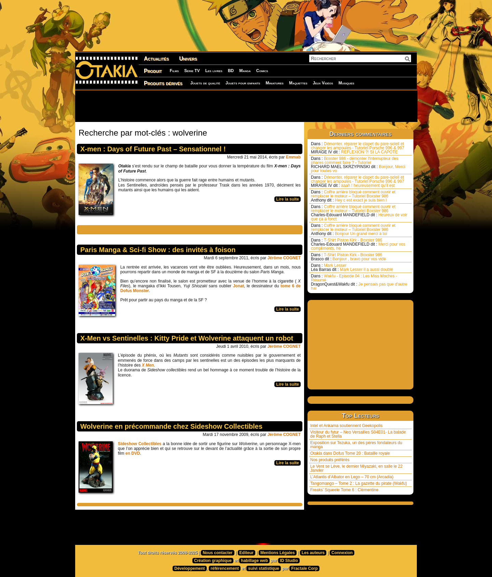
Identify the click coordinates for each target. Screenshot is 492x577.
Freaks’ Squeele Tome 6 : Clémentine (344, 489)
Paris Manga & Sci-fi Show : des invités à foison (158, 249)
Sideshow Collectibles (139, 443)
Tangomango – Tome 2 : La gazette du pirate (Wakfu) (358, 483)
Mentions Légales (277, 552)
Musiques (346, 83)
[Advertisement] (246, 106)
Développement (189, 568)
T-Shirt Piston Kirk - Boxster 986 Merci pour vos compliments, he (358, 244)
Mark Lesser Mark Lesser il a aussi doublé (352, 267)
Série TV (192, 70)
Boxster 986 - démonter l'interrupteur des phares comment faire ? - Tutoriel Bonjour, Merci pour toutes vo (358, 164)
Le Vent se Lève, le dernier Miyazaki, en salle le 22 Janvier (356, 468)
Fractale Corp (304, 568)
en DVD (132, 453)
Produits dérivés (163, 83)
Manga (245, 70)
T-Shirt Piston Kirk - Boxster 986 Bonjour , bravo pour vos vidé (348, 256)
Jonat (238, 286)
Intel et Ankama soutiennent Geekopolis (346, 425)
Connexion (342, 552)
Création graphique (213, 560)
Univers (188, 58)
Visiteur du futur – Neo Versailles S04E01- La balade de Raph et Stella (358, 434)
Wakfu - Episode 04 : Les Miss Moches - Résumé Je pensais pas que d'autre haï (359, 282)
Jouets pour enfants (243, 83)
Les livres (213, 70)
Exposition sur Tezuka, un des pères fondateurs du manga (356, 444)
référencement (224, 568)
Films (174, 70)
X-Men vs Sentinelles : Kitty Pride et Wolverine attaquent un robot (186, 338)
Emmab (293, 157)
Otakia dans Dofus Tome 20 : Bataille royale (350, 453)
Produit (153, 71)
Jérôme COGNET (284, 258)
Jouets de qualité (205, 83)
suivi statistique (263, 568)
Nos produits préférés (330, 459)
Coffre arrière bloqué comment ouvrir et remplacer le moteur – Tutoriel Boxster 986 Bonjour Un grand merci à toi (353, 229)
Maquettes (298, 83)
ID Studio (289, 560)
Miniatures (274, 83)
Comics (262, 70)
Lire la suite (287, 199)
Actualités (156, 58)
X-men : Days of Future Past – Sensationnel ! (153, 149)
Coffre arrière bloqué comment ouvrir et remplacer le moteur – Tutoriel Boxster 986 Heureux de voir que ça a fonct (359, 212)
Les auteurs (313, 552)
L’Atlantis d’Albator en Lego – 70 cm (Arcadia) (351, 477)
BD (231, 70)
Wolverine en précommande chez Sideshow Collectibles (171, 426)
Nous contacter (217, 552)
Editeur (247, 552)
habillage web (254, 560)
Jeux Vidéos (323, 83)
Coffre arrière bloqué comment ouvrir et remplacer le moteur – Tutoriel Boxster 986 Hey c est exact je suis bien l (353, 196)
